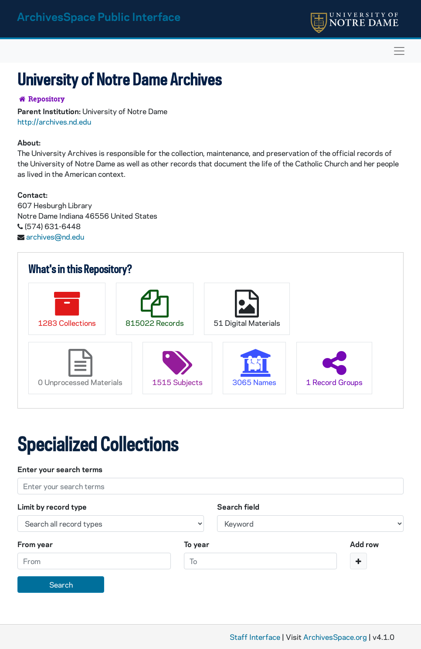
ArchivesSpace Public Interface (98, 16)
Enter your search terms (59, 469)
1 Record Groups (334, 368)
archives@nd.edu (55, 236)
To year (196, 544)
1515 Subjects (177, 368)
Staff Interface (255, 637)
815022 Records (155, 309)
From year (35, 544)
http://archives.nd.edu (54, 121)
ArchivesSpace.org (335, 637)
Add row (364, 544)
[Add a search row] (358, 561)
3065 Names (254, 368)
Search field (238, 506)
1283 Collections (67, 309)
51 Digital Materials (247, 309)
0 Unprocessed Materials (80, 368)
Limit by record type (52, 506)
